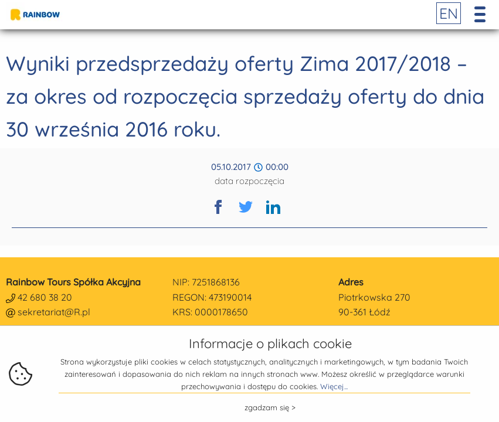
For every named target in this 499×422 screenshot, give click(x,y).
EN (448, 13)
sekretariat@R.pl (54, 312)
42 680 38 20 (45, 297)
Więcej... (334, 386)
